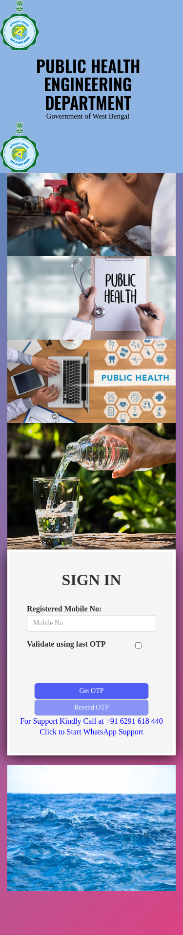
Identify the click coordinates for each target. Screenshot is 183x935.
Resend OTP (91, 707)
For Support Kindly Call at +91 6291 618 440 (91, 721)
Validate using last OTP (66, 644)
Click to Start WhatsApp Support (91, 732)
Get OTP (91, 690)
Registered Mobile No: (64, 609)
